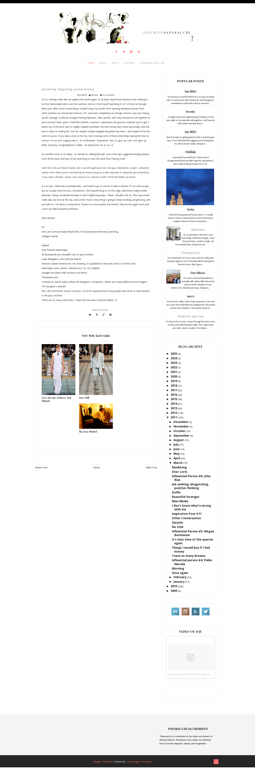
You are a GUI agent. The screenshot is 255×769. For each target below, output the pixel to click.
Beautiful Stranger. (186, 498)
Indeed (45, 247)
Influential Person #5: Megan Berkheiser (193, 534)
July (176, 446)
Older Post (151, 468)
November (181, 428)
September (181, 437)
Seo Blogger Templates (139, 763)
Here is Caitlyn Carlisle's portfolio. (82, 128)
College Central (50, 237)
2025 (174, 355)
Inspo (112, 63)
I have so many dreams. (189, 557)
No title (177, 528)
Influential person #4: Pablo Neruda (192, 563)
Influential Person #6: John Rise (191, 479)
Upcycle (177, 524)
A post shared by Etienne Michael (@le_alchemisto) (194, 675)
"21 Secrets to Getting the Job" (89, 155)
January (179, 583)
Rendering (179, 469)
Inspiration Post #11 (187, 515)
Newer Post (41, 468)
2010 (174, 588)
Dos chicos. (198, 274)
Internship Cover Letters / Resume (60, 269)
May (176, 455)
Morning (178, 570)
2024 (174, 360)
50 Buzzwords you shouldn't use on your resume (67, 256)
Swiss (190, 211)
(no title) (190, 93)
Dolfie (176, 494)
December (181, 423)
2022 (174, 369)
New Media (180, 503)
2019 (174, 382)
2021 (174, 373)
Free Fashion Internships (55, 251)
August (179, 441)
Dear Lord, (179, 473)
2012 (174, 414)
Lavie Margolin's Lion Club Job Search (61, 260)
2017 (174, 391)
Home (87, 63)
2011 (174, 419)
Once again (180, 574)
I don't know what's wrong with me (191, 509)
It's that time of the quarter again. (192, 543)
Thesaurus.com (50, 278)
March (178, 464)
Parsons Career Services (54, 265)
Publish (190, 153)
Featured (127, 63)
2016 (174, 396)
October (179, 432)
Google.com (48, 274)
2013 (174, 410)
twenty (190, 113)
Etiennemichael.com (151, 63)
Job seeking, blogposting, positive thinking (190, 487)
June (177, 450)
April (177, 460)
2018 (174, 387)
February (180, 579)
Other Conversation (186, 519)
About (100, 63)
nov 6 (190, 298)
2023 (174, 364)
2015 (174, 401)
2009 (174, 592)
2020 (174, 378)
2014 (174, 405)
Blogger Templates (103, 763)
